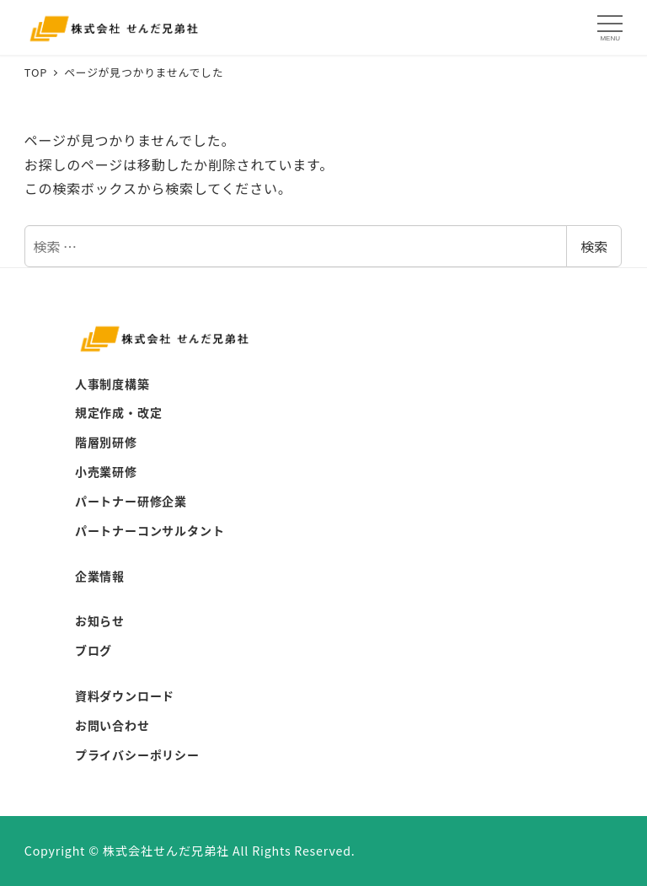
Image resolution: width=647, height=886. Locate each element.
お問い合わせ (112, 725)
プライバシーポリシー (137, 754)
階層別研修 (106, 441)
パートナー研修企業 (131, 500)
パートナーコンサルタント (150, 530)
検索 (593, 246)
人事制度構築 (112, 383)
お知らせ (100, 620)
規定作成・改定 (119, 412)
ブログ (93, 650)
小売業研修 (106, 471)
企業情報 (100, 575)
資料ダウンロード (124, 695)
